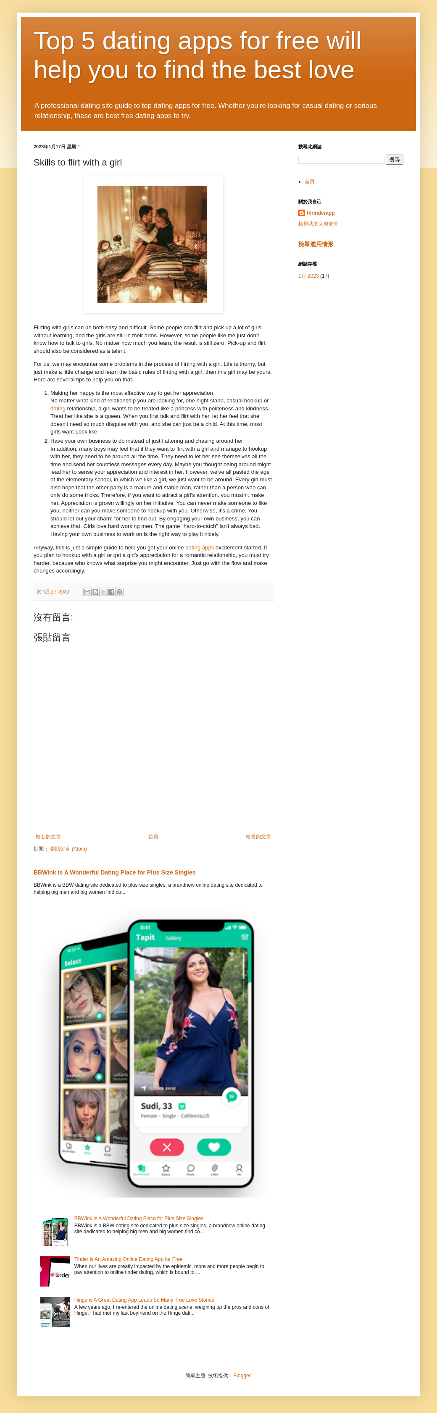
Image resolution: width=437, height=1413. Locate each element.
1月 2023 (308, 276)
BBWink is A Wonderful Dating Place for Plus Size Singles (114, 872)
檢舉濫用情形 (316, 244)
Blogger (241, 1376)
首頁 (153, 837)
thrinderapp (321, 213)
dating (58, 408)
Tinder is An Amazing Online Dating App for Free (128, 1259)
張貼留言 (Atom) (68, 849)
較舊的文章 (258, 837)
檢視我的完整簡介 (318, 224)
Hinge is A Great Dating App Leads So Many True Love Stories (144, 1300)
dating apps (199, 547)
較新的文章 (48, 837)
